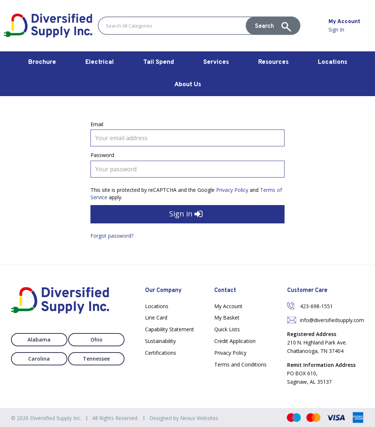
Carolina (38, 358)
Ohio (98, 339)
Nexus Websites (199, 418)
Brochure (42, 62)
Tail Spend (158, 62)
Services (216, 62)
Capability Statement (169, 329)
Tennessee (97, 358)
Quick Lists (227, 329)
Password (102, 155)
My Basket (227, 317)
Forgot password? (111, 235)
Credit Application (235, 340)
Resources (273, 62)
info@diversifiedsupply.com (332, 320)
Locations (332, 62)
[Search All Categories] (199, 26)
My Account (228, 306)
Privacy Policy (232, 189)
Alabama (37, 339)
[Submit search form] (273, 26)
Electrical (99, 62)
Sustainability (160, 340)
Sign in (185, 214)
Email (96, 124)
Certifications (160, 352)
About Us (187, 85)
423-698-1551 (316, 306)
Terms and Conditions (240, 364)
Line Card (156, 317)
